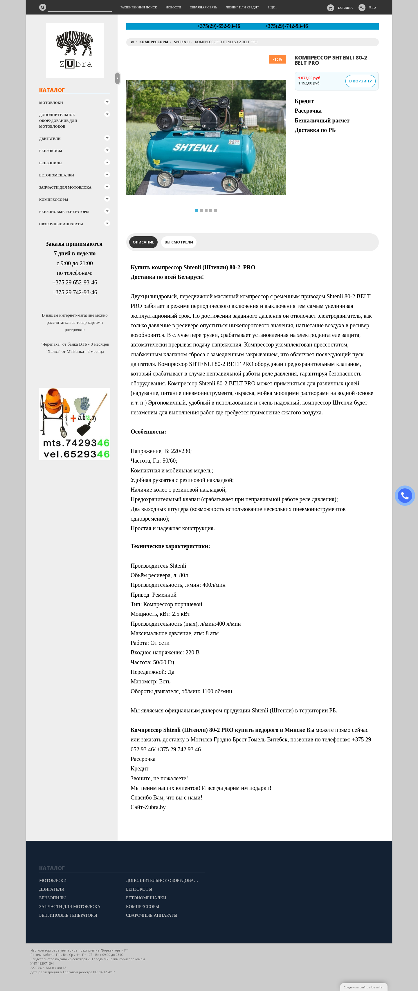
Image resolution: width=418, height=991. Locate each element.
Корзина (345, 7)
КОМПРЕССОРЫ (53, 200)
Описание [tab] (143, 242)
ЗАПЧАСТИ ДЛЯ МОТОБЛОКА (65, 187)
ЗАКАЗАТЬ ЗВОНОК (407, 496)
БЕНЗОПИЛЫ (50, 163)
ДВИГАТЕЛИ (50, 139)
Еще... (272, 7)
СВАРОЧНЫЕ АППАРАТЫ (61, 224)
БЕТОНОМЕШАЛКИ (56, 175)
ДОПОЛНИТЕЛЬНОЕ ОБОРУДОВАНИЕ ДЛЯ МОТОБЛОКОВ (58, 121)
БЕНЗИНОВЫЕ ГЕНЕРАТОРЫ (64, 212)
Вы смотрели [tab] (179, 242)
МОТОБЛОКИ (51, 103)
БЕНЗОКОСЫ (50, 151)
